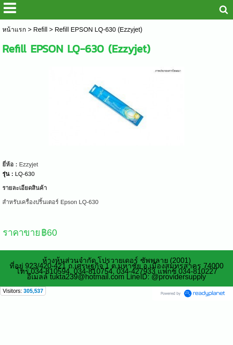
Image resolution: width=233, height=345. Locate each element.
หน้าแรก (14, 29)
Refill (40, 29)
